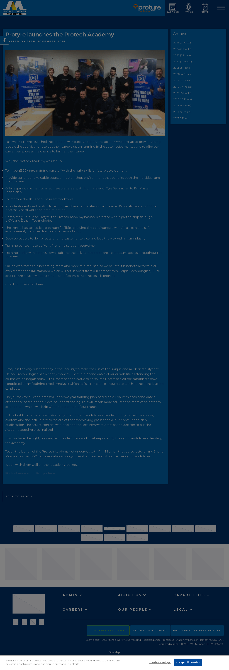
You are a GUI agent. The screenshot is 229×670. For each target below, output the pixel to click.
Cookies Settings (159, 662)
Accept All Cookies (188, 662)
